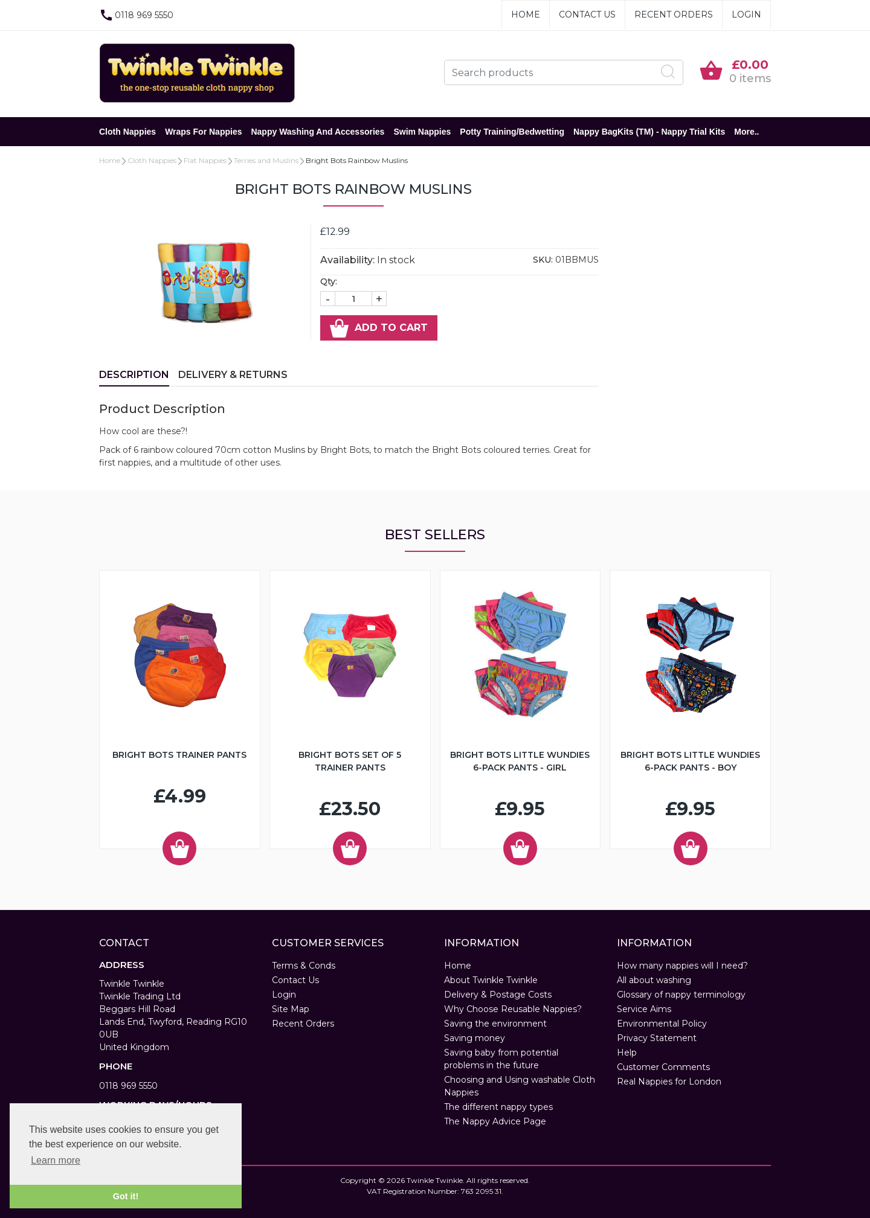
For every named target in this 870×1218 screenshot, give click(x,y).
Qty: (328, 281)
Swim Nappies (422, 131)
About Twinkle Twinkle (491, 980)
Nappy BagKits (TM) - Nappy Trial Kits (649, 131)
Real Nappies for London (669, 1081)
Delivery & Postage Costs (498, 994)
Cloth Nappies (127, 131)
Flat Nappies (205, 160)
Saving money (474, 1038)
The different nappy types (498, 1106)
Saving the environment (495, 1023)
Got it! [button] (125, 1196)
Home (525, 14)
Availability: (347, 260)
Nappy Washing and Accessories (317, 131)
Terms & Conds (303, 965)
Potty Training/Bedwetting (512, 131)
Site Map (290, 1009)
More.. (746, 131)
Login (746, 14)
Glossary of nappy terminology (681, 994)
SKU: (543, 259)
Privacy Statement (657, 1038)
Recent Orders (673, 14)
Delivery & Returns (233, 374)
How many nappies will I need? (682, 965)
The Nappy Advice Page (495, 1121)
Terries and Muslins (266, 160)
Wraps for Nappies (203, 131)
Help (627, 1052)
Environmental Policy (662, 1023)
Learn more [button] (55, 1160)
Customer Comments (663, 1067)
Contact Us (587, 14)
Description (134, 374)
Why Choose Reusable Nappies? (513, 1009)
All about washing (654, 980)
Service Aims (644, 1009)
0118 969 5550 (128, 1085)
